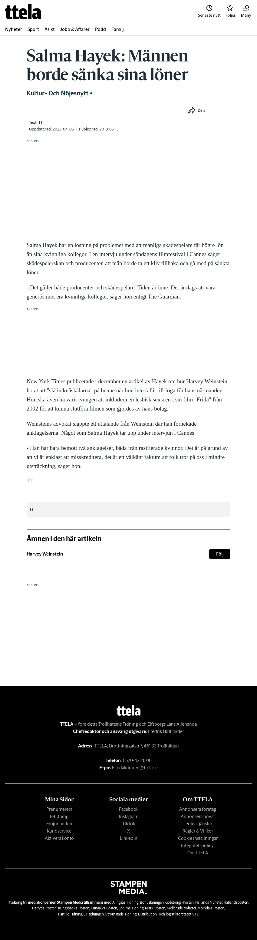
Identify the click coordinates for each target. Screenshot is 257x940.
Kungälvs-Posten (104, 908)
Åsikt (49, 29)
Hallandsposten (236, 902)
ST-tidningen (94, 914)
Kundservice (59, 831)
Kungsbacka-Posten (73, 908)
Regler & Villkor (198, 831)
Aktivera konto (59, 838)
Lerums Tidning (131, 908)
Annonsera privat (198, 816)
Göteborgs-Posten (179, 902)
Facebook (128, 809)
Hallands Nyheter (208, 902)
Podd (100, 29)
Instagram (128, 816)
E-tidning (59, 816)
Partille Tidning (70, 914)
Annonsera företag (197, 809)
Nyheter (13, 29)
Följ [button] (220, 554)
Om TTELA (197, 853)
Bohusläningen (152, 902)
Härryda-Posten (44, 908)
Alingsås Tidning (125, 902)
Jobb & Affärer (75, 29)
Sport (33, 29)
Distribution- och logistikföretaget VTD (168, 914)
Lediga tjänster (197, 823)
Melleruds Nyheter (181, 908)
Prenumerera (59, 809)
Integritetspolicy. (197, 845)
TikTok (128, 823)
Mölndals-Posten (210, 908)
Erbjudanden (59, 823)
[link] (23, 11)
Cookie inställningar (198, 838)
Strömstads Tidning (121, 914)
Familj (117, 29)
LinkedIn (128, 838)
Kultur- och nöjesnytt (57, 93)
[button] (246, 11)
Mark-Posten (155, 908)
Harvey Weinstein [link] (45, 554)
